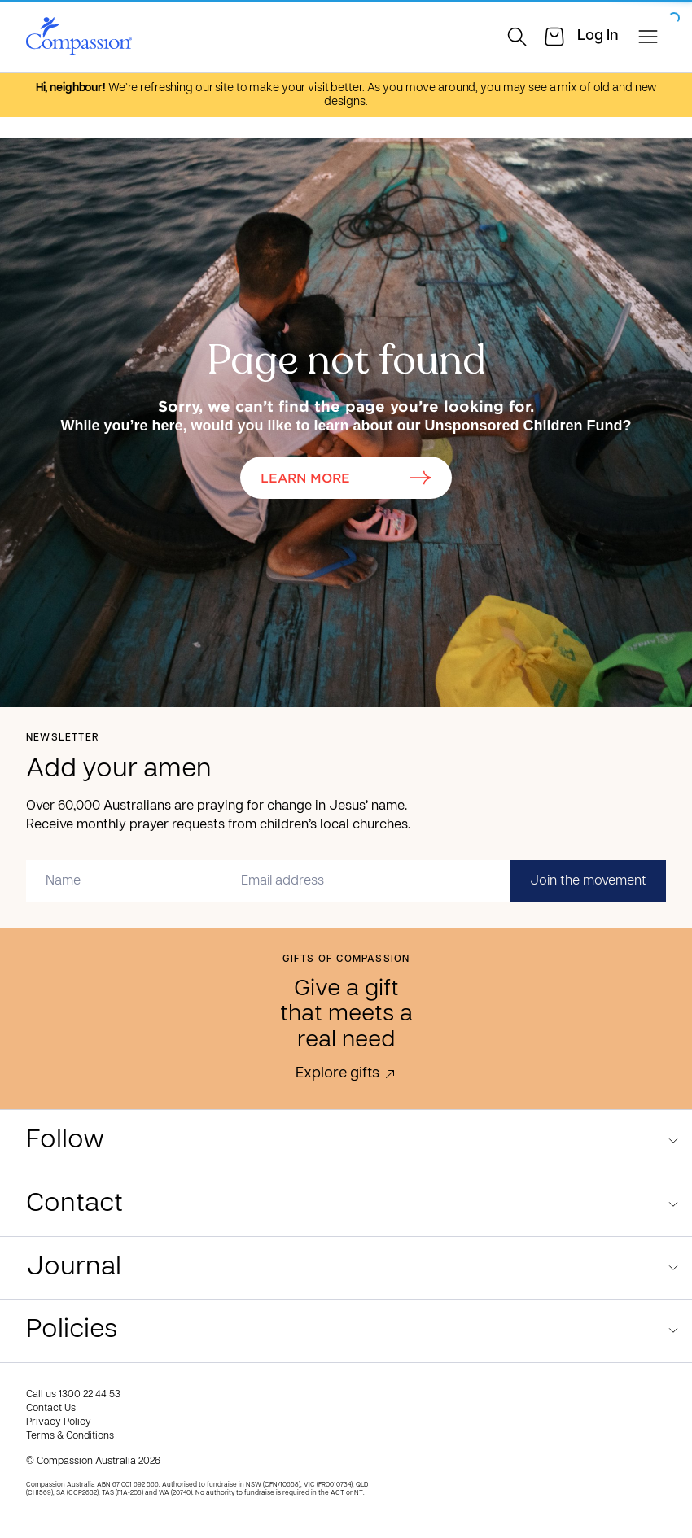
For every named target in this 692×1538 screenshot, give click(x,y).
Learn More (346, 477)
